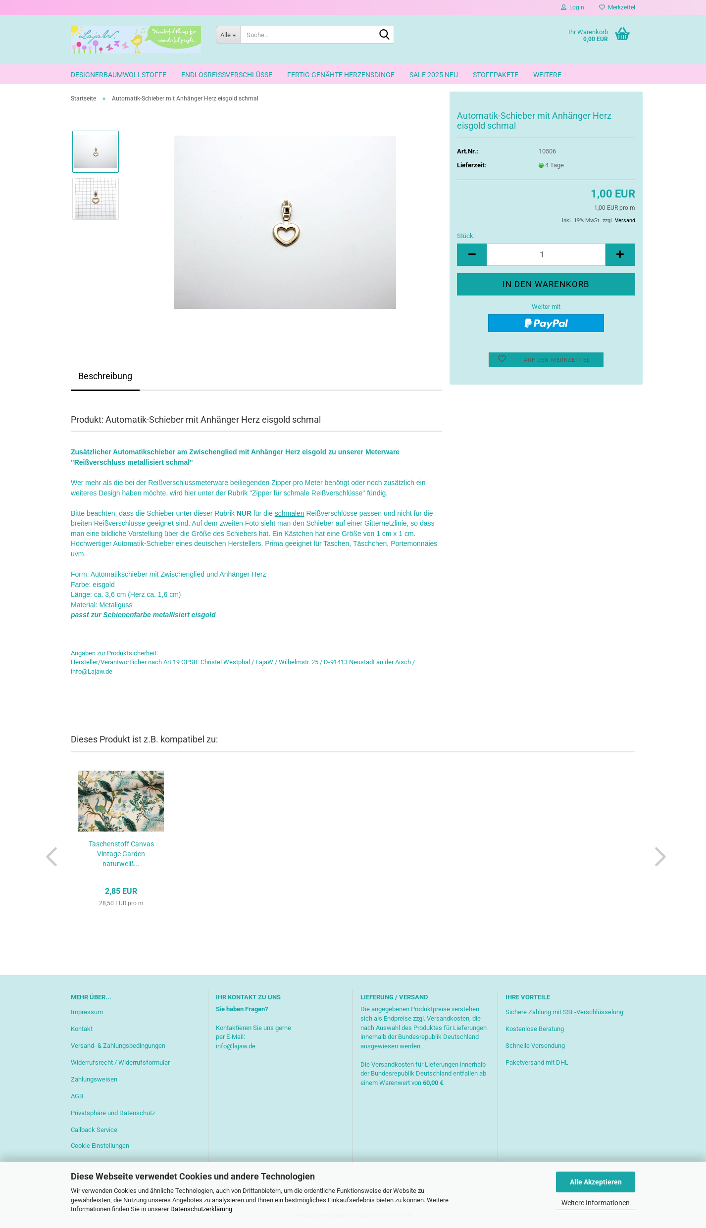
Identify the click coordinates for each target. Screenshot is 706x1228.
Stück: (466, 236)
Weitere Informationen (595, 1203)
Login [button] (572, 7)
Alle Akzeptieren (596, 1182)
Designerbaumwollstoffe (118, 75)
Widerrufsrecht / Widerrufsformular (120, 1062)
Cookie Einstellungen (100, 1145)
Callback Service (94, 1129)
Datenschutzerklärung (201, 1209)
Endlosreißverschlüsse (226, 75)
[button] (472, 255)
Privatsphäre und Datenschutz (113, 1113)
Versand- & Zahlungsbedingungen (118, 1045)
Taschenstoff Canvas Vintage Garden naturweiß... (121, 854)
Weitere (547, 75)
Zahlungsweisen (94, 1079)
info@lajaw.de (235, 1046)
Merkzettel (617, 7)
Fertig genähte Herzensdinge (341, 75)
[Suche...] (228, 35)
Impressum (87, 1012)
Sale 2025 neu (433, 75)
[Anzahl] (546, 255)
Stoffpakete (495, 75)
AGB (77, 1096)
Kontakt (82, 1028)
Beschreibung (105, 376)
